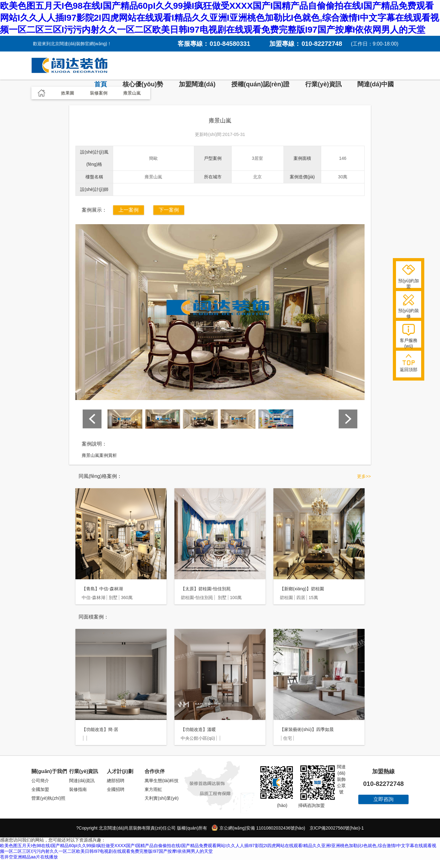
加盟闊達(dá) (197, 84)
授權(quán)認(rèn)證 (260, 84)
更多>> (364, 476)
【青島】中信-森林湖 (102, 588)
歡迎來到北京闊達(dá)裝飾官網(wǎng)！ (72, 43)
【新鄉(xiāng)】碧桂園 (302, 588)
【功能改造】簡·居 (100, 729)
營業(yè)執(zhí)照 (48, 798)
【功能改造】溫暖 (198, 729)
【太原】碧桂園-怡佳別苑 (206, 588)
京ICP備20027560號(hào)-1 (337, 827)
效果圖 (67, 92)
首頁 (100, 84)
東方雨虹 (153, 789)
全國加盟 (40, 789)
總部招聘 (115, 780)
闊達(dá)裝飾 (69, 65)
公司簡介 (40, 780)
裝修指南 (78, 789)
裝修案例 (98, 92)
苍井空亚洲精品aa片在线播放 (29, 856)
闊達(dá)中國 (375, 84)
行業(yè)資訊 (323, 84)
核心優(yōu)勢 (143, 84)
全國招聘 (115, 789)
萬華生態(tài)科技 (162, 780)
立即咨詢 (383, 799)
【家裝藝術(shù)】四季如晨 (307, 729)
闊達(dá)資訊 (82, 780)
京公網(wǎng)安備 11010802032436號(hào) (258, 828)
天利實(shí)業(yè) (162, 798)
